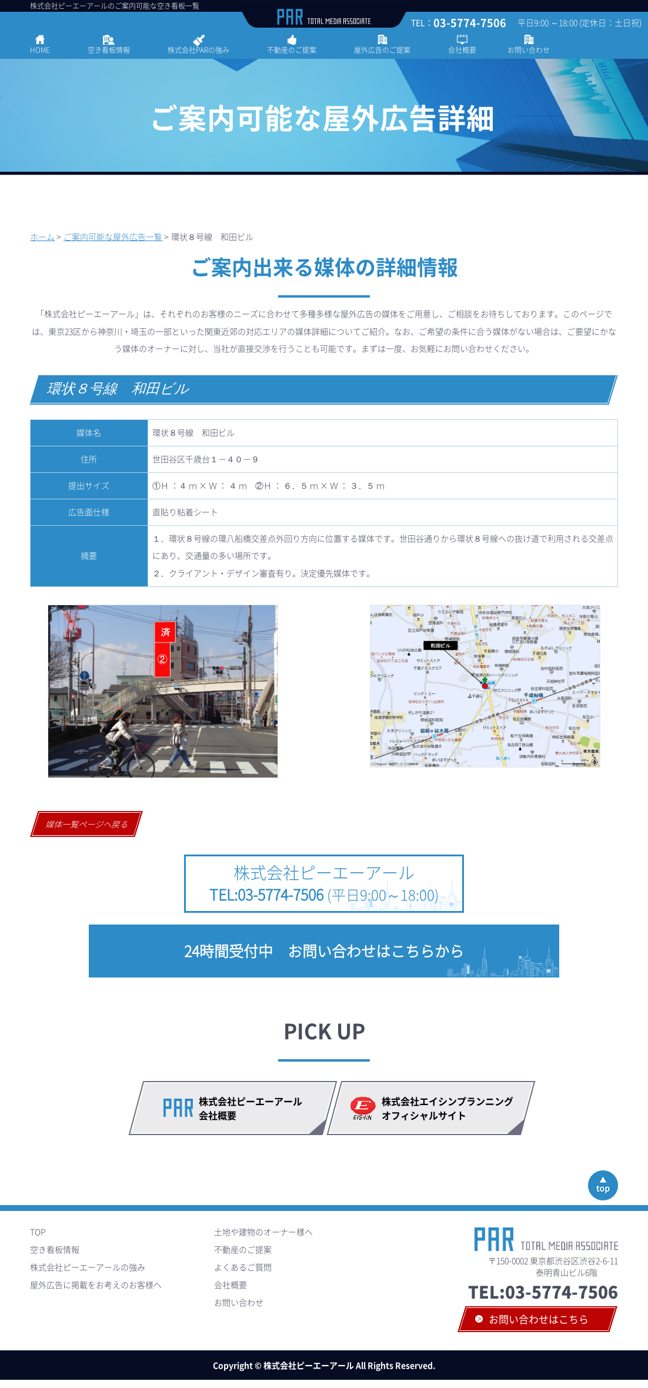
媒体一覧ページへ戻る (88, 824)
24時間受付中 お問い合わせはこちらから (324, 951)
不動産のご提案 (291, 50)
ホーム (42, 236)
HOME (40, 50)
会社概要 (462, 50)
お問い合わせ (528, 50)
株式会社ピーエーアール (324, 883)
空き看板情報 (109, 50)
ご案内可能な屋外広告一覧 (113, 236)
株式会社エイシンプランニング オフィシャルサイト (452, 1108)
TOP (38, 1231)
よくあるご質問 (243, 1267)
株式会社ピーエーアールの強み (87, 1267)
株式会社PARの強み (198, 50)
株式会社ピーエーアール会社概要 (250, 1108)
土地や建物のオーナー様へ (263, 1231)
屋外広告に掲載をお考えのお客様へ (96, 1284)
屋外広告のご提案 (382, 50)
